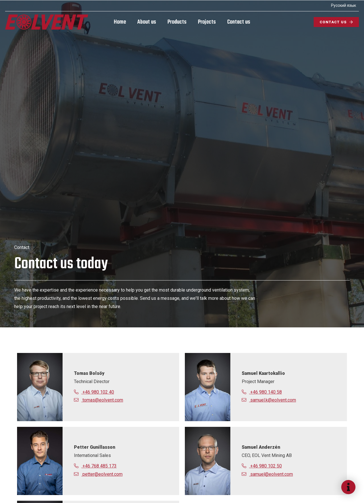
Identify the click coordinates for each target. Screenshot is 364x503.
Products (177, 22)
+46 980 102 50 (262, 466)
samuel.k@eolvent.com (269, 400)
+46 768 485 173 (95, 466)
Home (120, 22)
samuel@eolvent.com (267, 474)
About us (146, 22)
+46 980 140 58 (262, 392)
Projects (207, 22)
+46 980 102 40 (94, 392)
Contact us (238, 22)
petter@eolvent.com (98, 474)
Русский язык (342, 5)
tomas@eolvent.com (98, 400)
